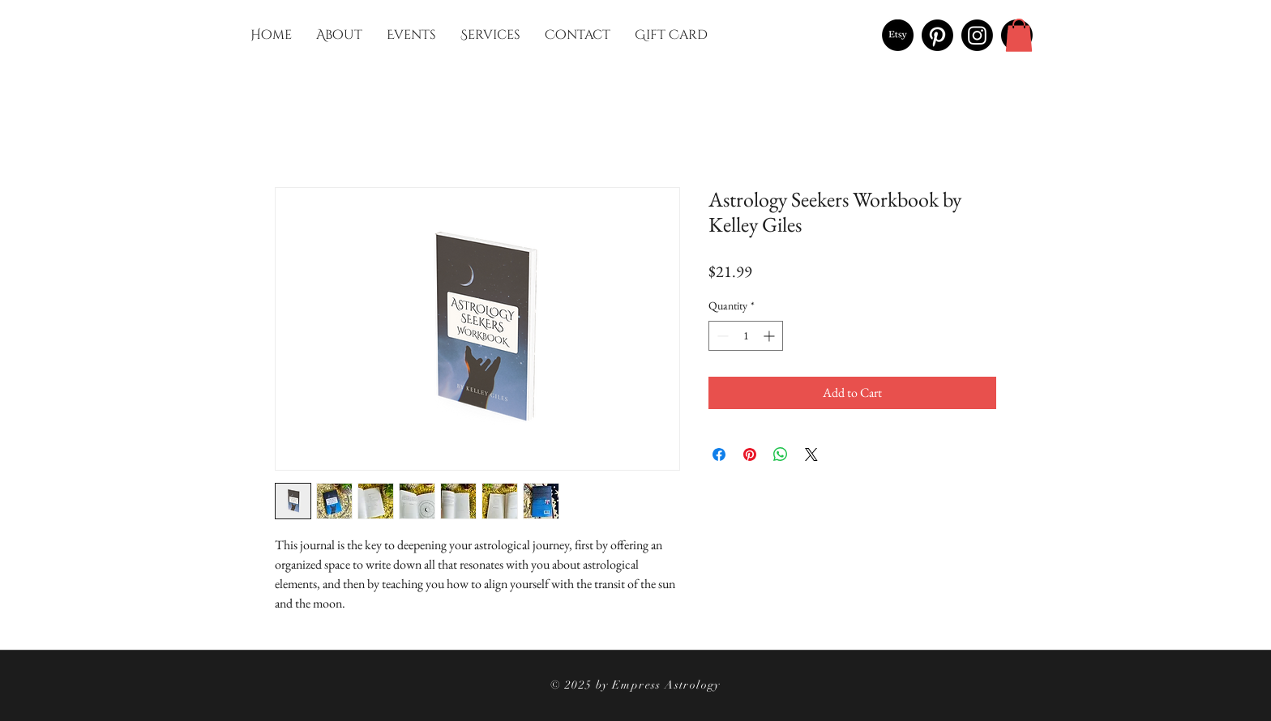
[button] (1019, 35)
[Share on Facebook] (719, 454)
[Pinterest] (937, 35)
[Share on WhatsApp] (780, 454)
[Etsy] (898, 35)
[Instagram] (977, 35)
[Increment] (770, 336)
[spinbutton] (745, 336)
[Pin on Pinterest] (750, 454)
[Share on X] (811, 454)
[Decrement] (721, 336)
